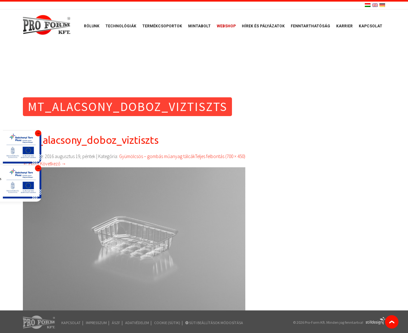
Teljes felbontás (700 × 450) (220, 156)
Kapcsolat (370, 26)
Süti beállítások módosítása (214, 322)
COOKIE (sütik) (167, 322)
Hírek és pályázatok (263, 26)
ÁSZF (116, 322)
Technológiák (120, 26)
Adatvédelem (137, 322)
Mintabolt (199, 26)
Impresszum (96, 322)
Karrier (344, 26)
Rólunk (91, 26)
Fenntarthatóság (310, 26)
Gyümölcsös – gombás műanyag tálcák (157, 156)
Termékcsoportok (162, 26)
